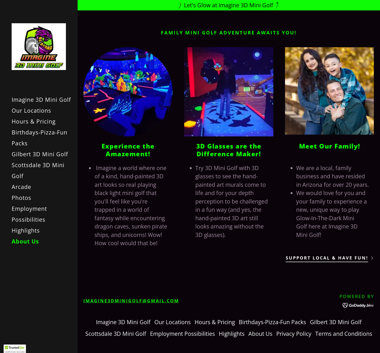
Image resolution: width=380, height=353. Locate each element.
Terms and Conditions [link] (343, 333)
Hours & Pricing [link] (33, 121)
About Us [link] (25, 241)
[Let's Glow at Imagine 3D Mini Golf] (229, 5)
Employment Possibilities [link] (182, 333)
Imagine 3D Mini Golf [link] (41, 99)
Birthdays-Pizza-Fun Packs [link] (272, 322)
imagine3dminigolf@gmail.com (131, 301)
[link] (39, 46)
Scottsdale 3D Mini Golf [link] (115, 333)
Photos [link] (21, 198)
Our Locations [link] (31, 110)
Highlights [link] (26, 230)
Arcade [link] (21, 187)
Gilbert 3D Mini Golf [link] (40, 154)
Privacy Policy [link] (293, 333)
